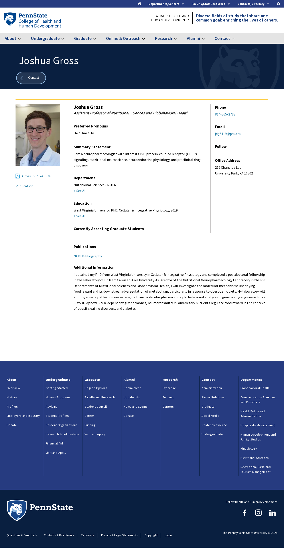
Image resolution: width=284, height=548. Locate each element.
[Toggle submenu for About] (22, 38)
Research (163, 38)
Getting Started (57, 388)
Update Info (132, 397)
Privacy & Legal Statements (119, 535)
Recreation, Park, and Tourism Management (256, 469)
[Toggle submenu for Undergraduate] (65, 38)
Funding (90, 425)
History (12, 397)
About (10, 38)
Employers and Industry (23, 416)
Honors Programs (58, 397)
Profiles (12, 407)
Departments (251, 379)
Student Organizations (61, 425)
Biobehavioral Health (255, 388)
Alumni (193, 38)
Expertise (169, 388)
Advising (52, 407)
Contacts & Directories (59, 535)
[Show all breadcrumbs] (31, 78)
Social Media (210, 416)
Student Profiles (57, 416)
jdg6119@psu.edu (228, 133)
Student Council (96, 407)
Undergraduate (45, 38)
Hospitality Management (258, 425)
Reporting (87, 535)
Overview (13, 388)
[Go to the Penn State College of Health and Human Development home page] (32, 20)
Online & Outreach (123, 38)
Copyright (151, 535)
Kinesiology (249, 448)
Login (168, 535)
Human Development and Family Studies (258, 437)
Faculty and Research (100, 397)
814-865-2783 (225, 114)
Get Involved (133, 388)
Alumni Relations (213, 397)
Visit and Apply (56, 453)
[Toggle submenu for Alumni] (206, 38)
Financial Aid (54, 443)
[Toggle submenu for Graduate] (97, 38)
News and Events (136, 407)
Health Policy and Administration (253, 413)
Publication (24, 186)
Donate (12, 425)
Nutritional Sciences (255, 458)
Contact (222, 38)
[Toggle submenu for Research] (178, 38)
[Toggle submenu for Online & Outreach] (146, 38)
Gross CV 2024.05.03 (36, 176)
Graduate (83, 38)
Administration (211, 388)
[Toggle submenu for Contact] (235, 38)
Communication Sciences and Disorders (258, 399)
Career (89, 416)
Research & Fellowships (62, 434)
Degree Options (96, 388)
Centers (168, 407)
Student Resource (214, 425)
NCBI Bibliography (88, 256)
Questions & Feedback (22, 535)
